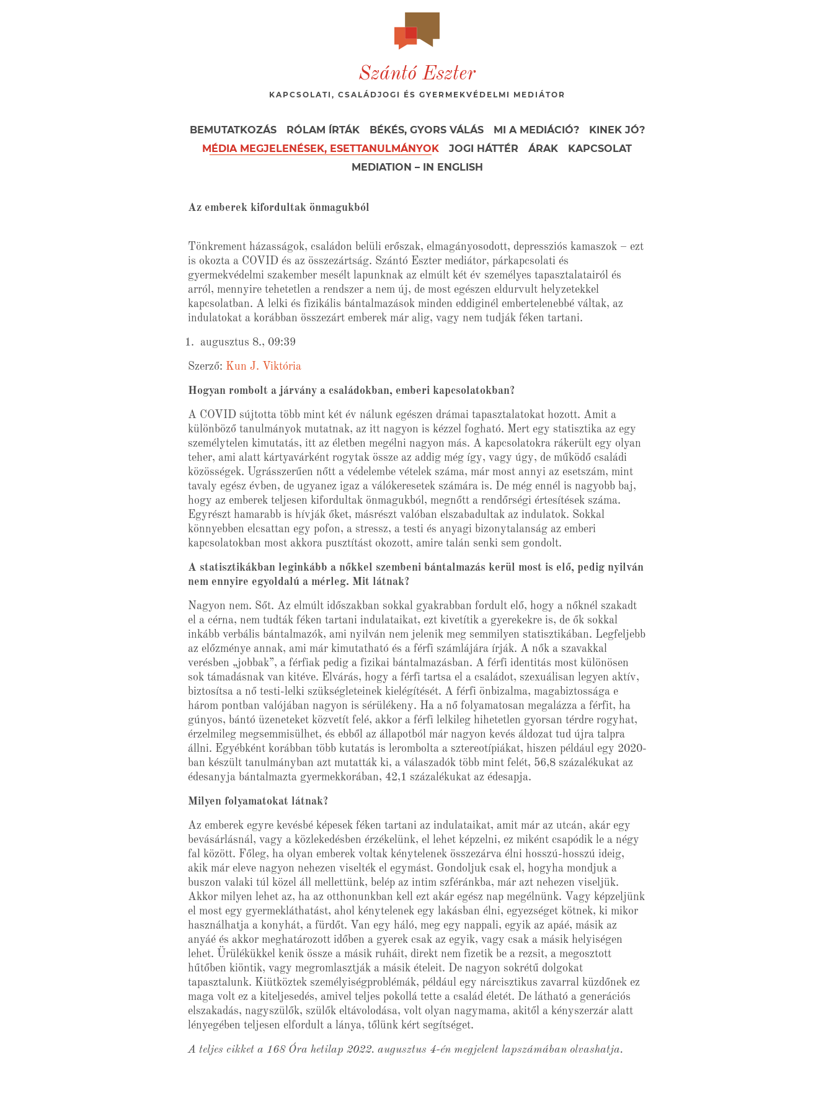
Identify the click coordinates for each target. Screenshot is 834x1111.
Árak (543, 148)
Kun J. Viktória (263, 366)
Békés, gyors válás (427, 130)
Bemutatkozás (233, 130)
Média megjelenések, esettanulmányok (320, 148)
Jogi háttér (483, 148)
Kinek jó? (617, 130)
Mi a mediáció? (536, 130)
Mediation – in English (417, 167)
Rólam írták (323, 130)
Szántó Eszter (417, 74)
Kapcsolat (600, 148)
